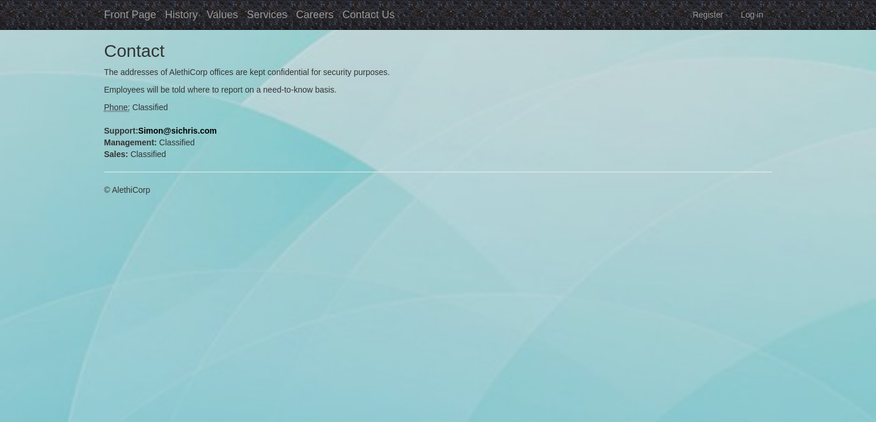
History (181, 15)
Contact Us (368, 15)
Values (222, 15)
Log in (752, 14)
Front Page (130, 15)
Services (267, 15)
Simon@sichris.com (177, 130)
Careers (314, 15)
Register (708, 14)
